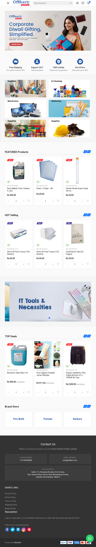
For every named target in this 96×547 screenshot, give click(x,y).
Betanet (18, 543)
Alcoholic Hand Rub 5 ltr (46, 373)
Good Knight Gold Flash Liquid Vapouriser (17, 189)
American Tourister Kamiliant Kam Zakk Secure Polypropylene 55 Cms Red (18, 376)
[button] (45, 47)
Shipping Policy (11, 505)
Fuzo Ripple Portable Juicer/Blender (75, 374)
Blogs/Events (10, 508)
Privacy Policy (10, 493)
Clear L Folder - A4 (74, 188)
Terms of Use (10, 501)
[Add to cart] (28, 200)
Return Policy (10, 497)
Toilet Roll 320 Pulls (16, 252)
